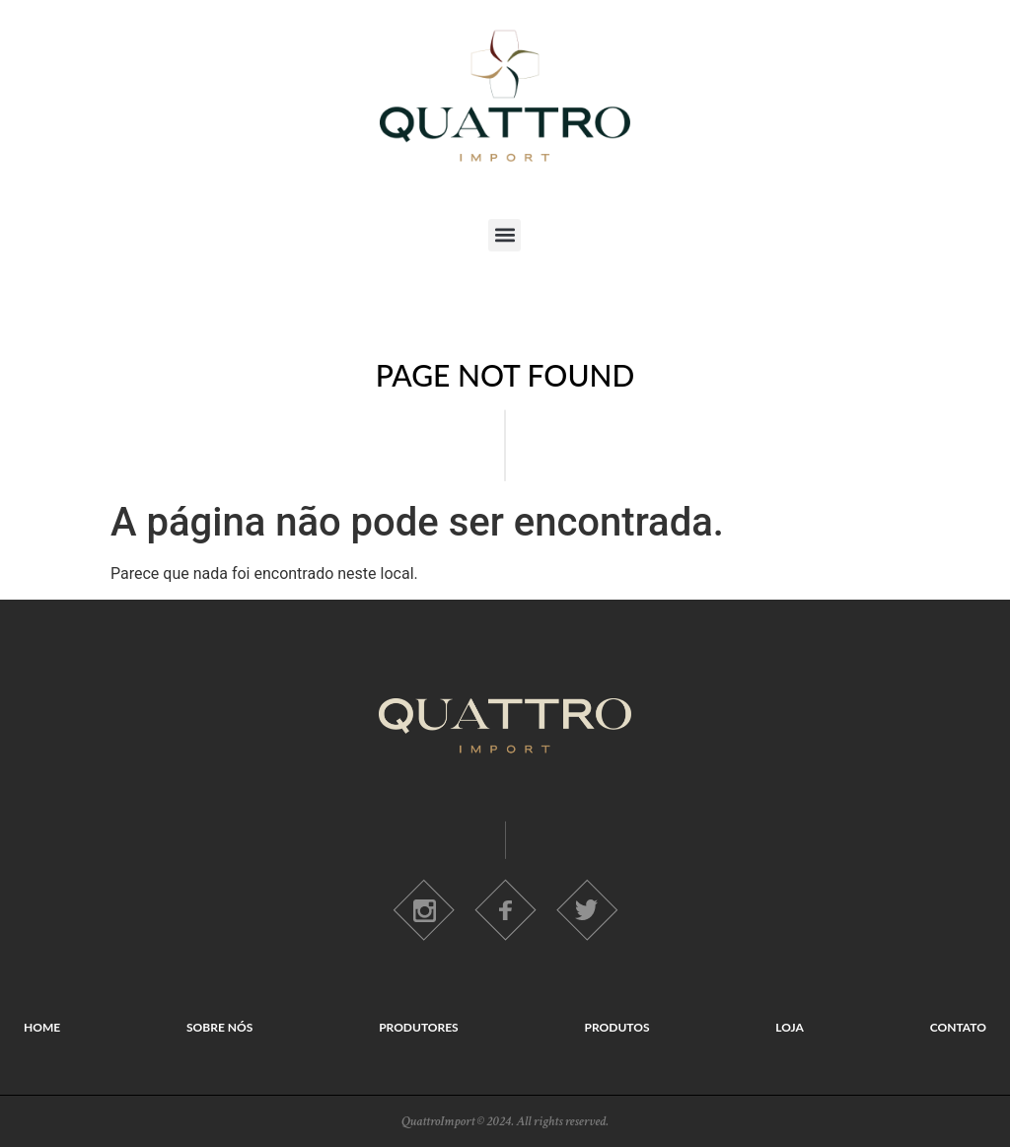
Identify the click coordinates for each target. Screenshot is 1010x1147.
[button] (504, 235)
